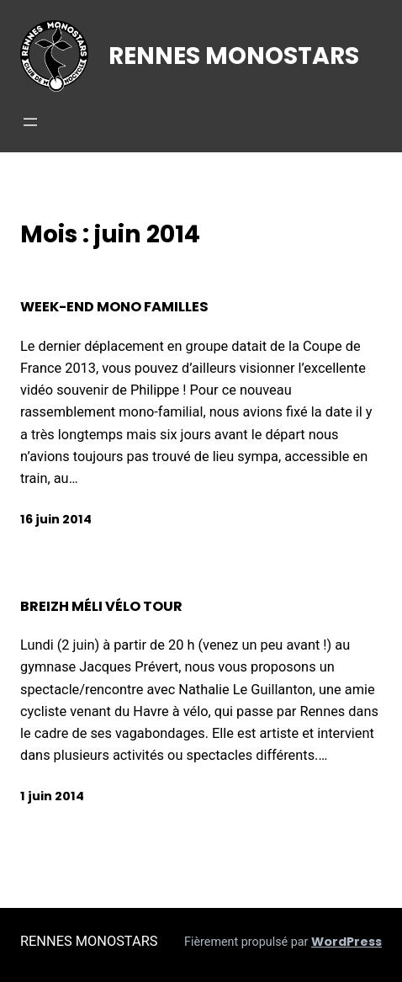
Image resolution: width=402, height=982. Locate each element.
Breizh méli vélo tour (101, 606)
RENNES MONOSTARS (233, 55)
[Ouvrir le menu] (30, 122)
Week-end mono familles (114, 307)
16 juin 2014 (56, 519)
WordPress (346, 941)
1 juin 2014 (52, 796)
